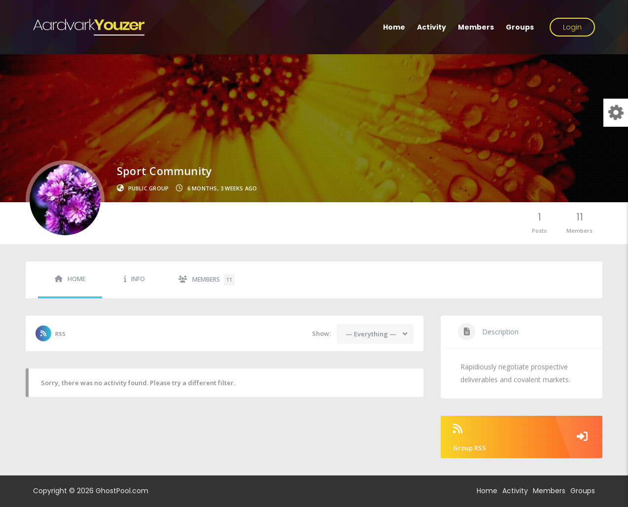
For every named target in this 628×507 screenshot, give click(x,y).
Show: (321, 333)
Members (476, 27)
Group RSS (521, 437)
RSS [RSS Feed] (60, 333)
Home (394, 27)
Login (572, 27)
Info (138, 279)
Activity (431, 27)
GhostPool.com (122, 491)
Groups (520, 27)
